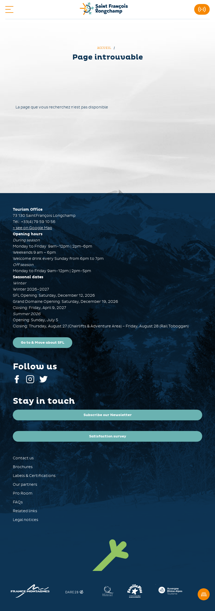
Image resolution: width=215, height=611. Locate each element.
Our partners (25, 484)
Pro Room (23, 493)
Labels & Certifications (34, 475)
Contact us (23, 458)
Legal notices (25, 520)
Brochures (23, 467)
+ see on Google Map (32, 228)
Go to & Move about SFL (42, 342)
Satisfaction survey (107, 436)
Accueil (104, 48)
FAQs (18, 502)
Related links (25, 511)
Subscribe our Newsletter (107, 415)
